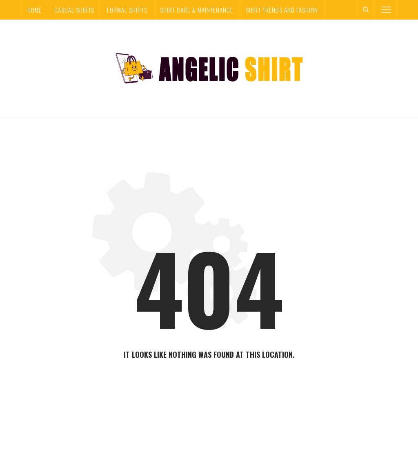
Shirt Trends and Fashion (282, 9)
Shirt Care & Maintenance (196, 9)
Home (34, 9)
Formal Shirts (127, 9)
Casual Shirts (74, 9)
